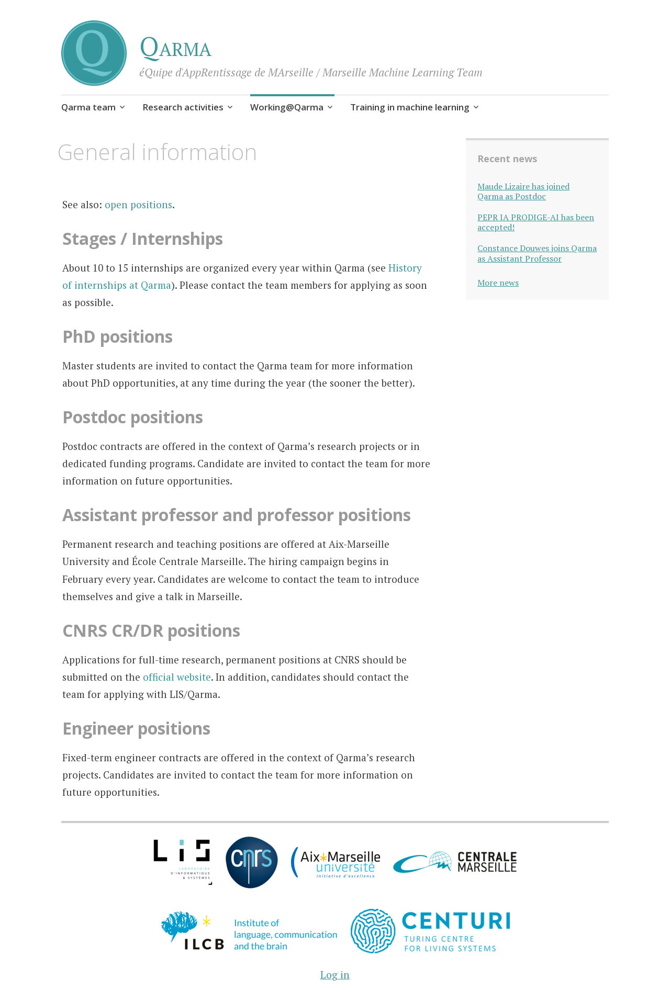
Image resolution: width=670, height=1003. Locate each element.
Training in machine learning (410, 107)
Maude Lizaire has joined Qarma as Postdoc (523, 191)
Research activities (183, 107)
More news (498, 282)
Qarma (175, 46)
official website (177, 676)
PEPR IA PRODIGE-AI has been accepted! (535, 222)
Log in (335, 974)
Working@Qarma (286, 107)
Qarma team (88, 107)
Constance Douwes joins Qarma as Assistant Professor (537, 253)
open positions (138, 204)
